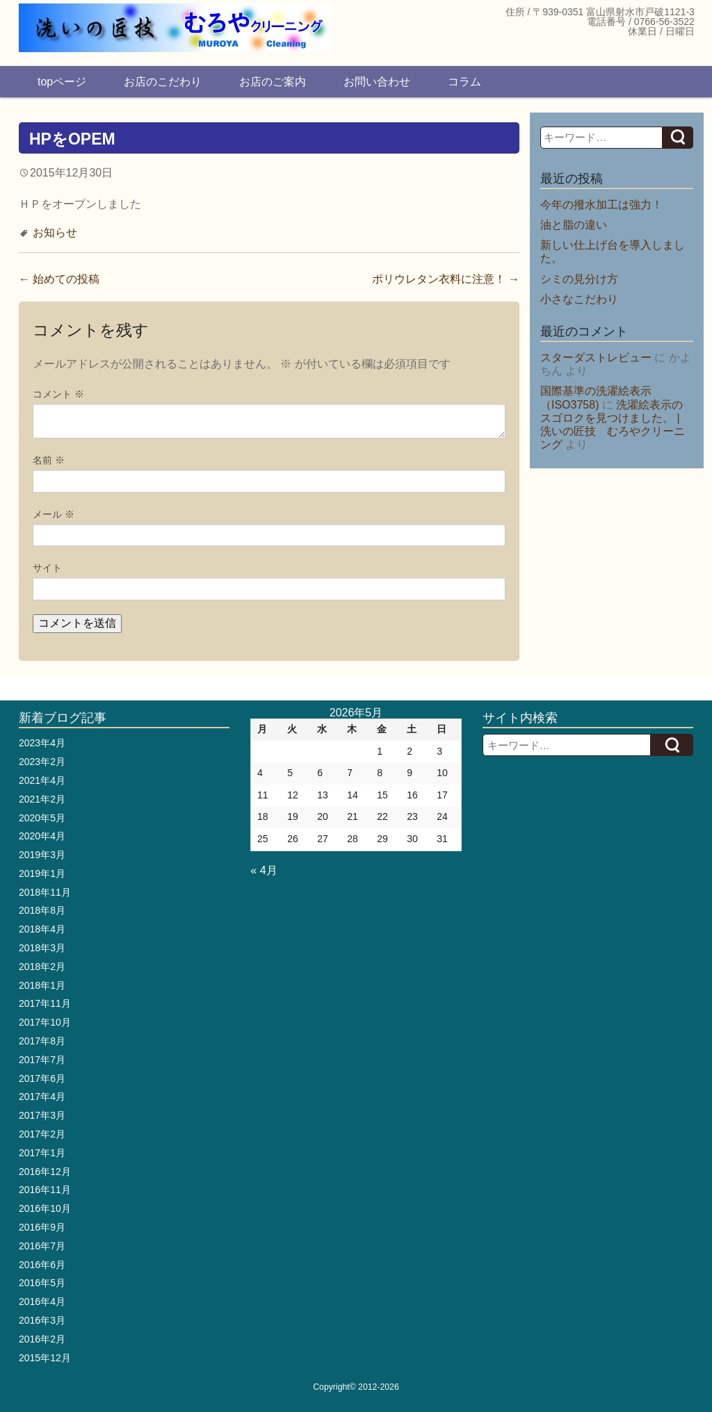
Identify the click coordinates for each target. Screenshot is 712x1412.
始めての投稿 (59, 279)
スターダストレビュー (596, 357)
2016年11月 (45, 1189)
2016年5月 (42, 1282)
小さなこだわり (579, 299)
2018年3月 (42, 947)
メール (53, 514)
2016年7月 (42, 1245)
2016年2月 (42, 1339)
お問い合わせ (376, 82)
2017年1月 (42, 1152)
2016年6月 (42, 1264)
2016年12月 (45, 1171)
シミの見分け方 (579, 279)
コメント (58, 394)
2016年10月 (45, 1208)
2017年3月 (42, 1115)
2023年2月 (42, 761)
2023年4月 (42, 742)
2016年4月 (42, 1301)
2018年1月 (42, 985)
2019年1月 (42, 873)
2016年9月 (42, 1227)
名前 (49, 460)
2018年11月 (45, 892)
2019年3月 (42, 854)
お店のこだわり (163, 82)
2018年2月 (42, 966)
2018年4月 (42, 929)
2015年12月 (45, 1357)
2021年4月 (42, 780)
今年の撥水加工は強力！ (601, 205)
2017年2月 (42, 1134)
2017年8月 (42, 1040)
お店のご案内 (272, 82)
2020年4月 (42, 836)
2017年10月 (45, 1022)
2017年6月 (42, 1078)
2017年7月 (42, 1059)
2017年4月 (42, 1096)
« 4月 (263, 870)
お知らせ (55, 232)
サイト (47, 567)
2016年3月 (42, 1320)
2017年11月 (45, 1003)
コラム (464, 82)
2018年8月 (42, 910)
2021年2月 (42, 799)
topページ (62, 82)
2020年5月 (42, 817)
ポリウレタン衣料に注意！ (445, 279)
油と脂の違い (573, 225)
